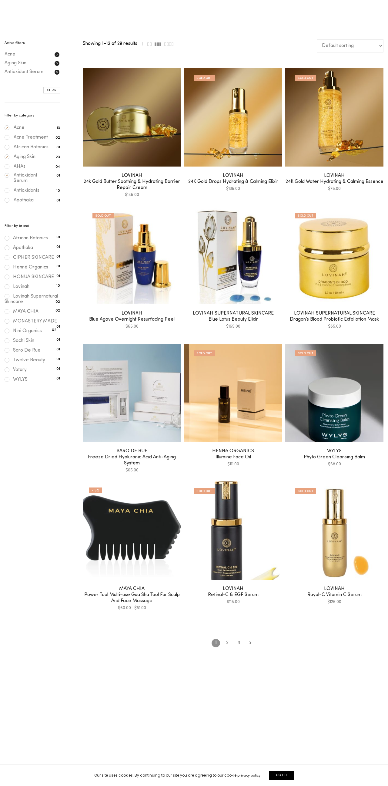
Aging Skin (24, 156)
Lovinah (17, 286)
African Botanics (31, 147)
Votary (16, 369)
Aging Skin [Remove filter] (15, 63)
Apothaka (24, 200)
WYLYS (16, 379)
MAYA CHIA (21, 311)
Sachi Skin (19, 340)
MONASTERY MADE (31, 321)
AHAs (19, 166)
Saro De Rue (23, 350)
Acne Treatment (31, 137)
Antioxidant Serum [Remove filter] (24, 71)
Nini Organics (23, 331)
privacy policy (248, 776)
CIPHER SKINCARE (29, 257)
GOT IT (281, 775)
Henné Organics (26, 267)
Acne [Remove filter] (10, 54)
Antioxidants (26, 190)
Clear (51, 90)
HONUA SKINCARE (29, 277)
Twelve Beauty (25, 360)
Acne (19, 127)
